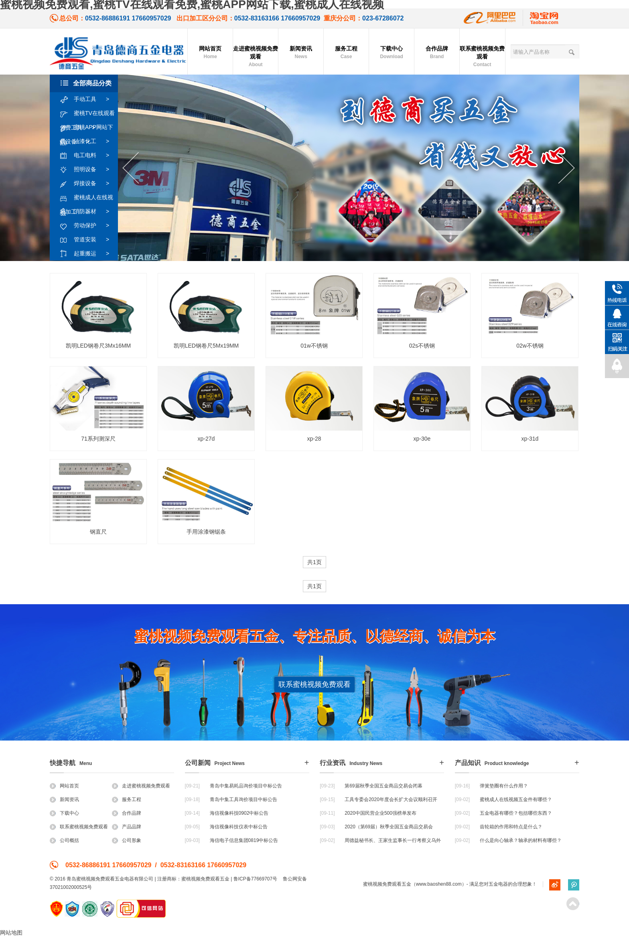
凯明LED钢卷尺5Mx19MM (206, 345)
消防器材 (88, 212)
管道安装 (88, 240)
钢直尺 (98, 531)
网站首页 (210, 53)
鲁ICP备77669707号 (255, 879)
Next (566, 168)
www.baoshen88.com (439, 884)
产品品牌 (126, 827)
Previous (130, 168)
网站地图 (11, 932)
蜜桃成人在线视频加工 (86, 197)
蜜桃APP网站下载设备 (86, 127)
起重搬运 (88, 254)
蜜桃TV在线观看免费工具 (87, 113)
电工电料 (88, 155)
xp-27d (206, 438)
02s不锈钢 (422, 345)
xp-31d (530, 438)
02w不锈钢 (530, 345)
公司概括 (64, 840)
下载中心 (391, 53)
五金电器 (498, 884)
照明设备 (88, 169)
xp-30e (422, 438)
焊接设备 (88, 183)
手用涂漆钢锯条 (206, 531)
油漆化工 (88, 141)
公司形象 (126, 840)
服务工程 (346, 53)
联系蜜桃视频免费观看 (482, 57)
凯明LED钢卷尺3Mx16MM (98, 345)
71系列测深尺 (98, 438)
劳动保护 (88, 226)
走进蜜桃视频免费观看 (255, 57)
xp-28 (314, 438)
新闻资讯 (300, 53)
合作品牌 (436, 53)
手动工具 (88, 99)
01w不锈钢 (314, 345)
